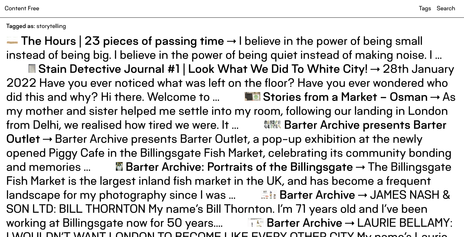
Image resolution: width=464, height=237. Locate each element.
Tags (425, 8)
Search (446, 8)
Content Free (22, 8)
